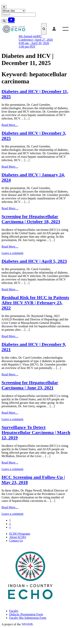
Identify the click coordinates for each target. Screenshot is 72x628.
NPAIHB (27, 624)
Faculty (13, 611)
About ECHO (17, 537)
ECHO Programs (19, 533)
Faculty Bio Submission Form (27, 617)
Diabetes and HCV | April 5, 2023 (34, 261)
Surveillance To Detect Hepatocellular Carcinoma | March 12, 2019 (36, 432)
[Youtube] (11, 20)
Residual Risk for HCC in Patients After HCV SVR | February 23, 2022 (35, 302)
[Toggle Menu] (65, 29)
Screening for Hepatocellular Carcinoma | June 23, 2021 (30, 385)
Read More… (10, 125)
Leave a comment (12, 253)
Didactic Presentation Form (26, 614)
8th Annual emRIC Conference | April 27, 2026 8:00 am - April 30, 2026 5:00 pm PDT (36, 41)
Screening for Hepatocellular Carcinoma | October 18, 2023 (31, 219)
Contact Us (16, 540)
